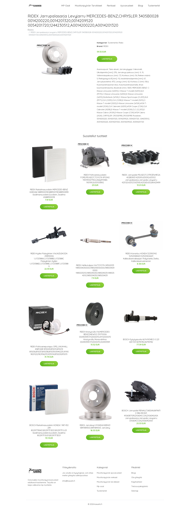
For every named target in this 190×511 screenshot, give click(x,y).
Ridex (121, 45)
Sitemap (134, 493)
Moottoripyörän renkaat (107, 480)
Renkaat (111, 7)
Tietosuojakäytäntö (139, 489)
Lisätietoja (107, 62)
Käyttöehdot (136, 484)
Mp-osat (100, 489)
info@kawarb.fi (68, 483)
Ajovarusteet (126, 7)
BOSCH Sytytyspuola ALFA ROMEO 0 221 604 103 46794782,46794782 (141, 343)
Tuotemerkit (154, 7)
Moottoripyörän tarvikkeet (88, 7)
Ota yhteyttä (136, 480)
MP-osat (65, 7)
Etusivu (31, 32)
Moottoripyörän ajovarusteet (109, 475)
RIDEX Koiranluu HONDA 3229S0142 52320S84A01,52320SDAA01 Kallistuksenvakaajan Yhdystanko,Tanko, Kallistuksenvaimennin (141, 260)
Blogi (140, 7)
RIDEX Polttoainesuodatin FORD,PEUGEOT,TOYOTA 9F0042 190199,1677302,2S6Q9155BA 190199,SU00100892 (95, 181)
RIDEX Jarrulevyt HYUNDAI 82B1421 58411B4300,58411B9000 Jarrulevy (95, 429)
